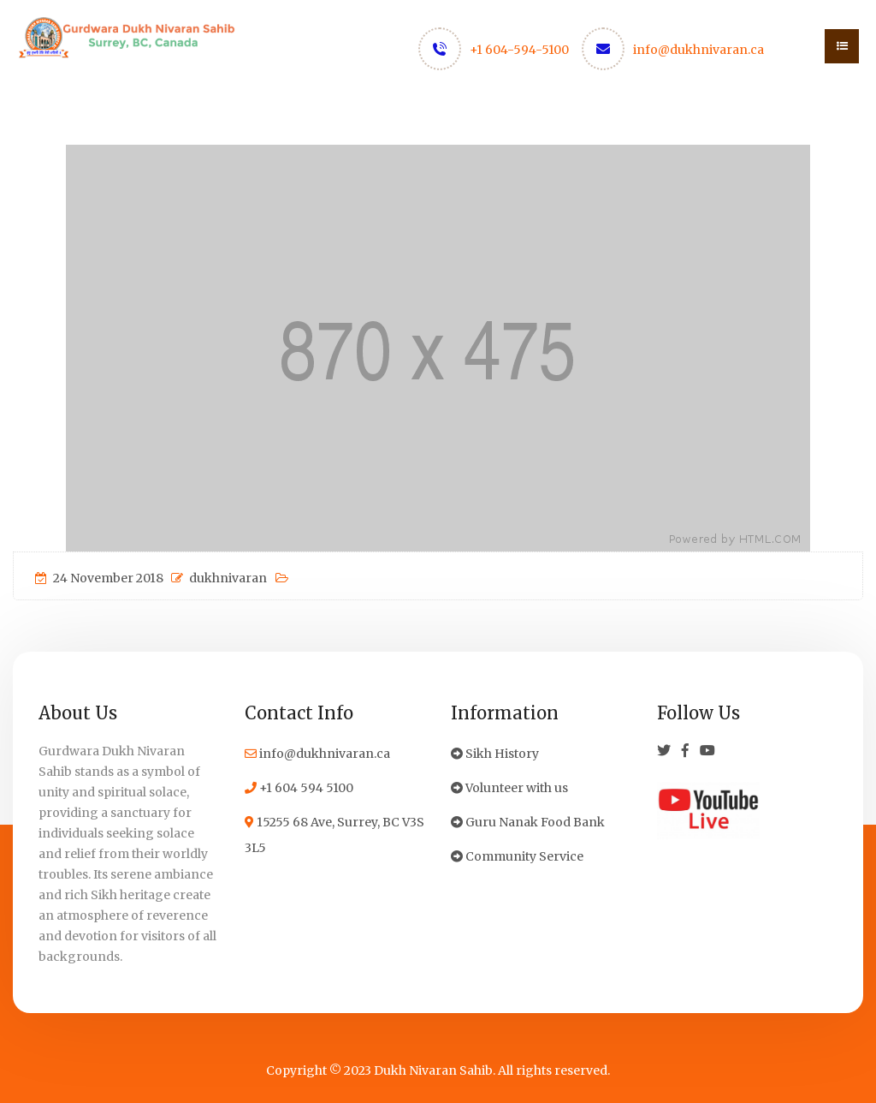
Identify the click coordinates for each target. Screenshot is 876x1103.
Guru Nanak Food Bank (528, 822)
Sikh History (495, 753)
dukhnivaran (219, 578)
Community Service (517, 856)
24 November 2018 (99, 578)
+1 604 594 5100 (299, 788)
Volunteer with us (509, 788)
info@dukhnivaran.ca (698, 49)
